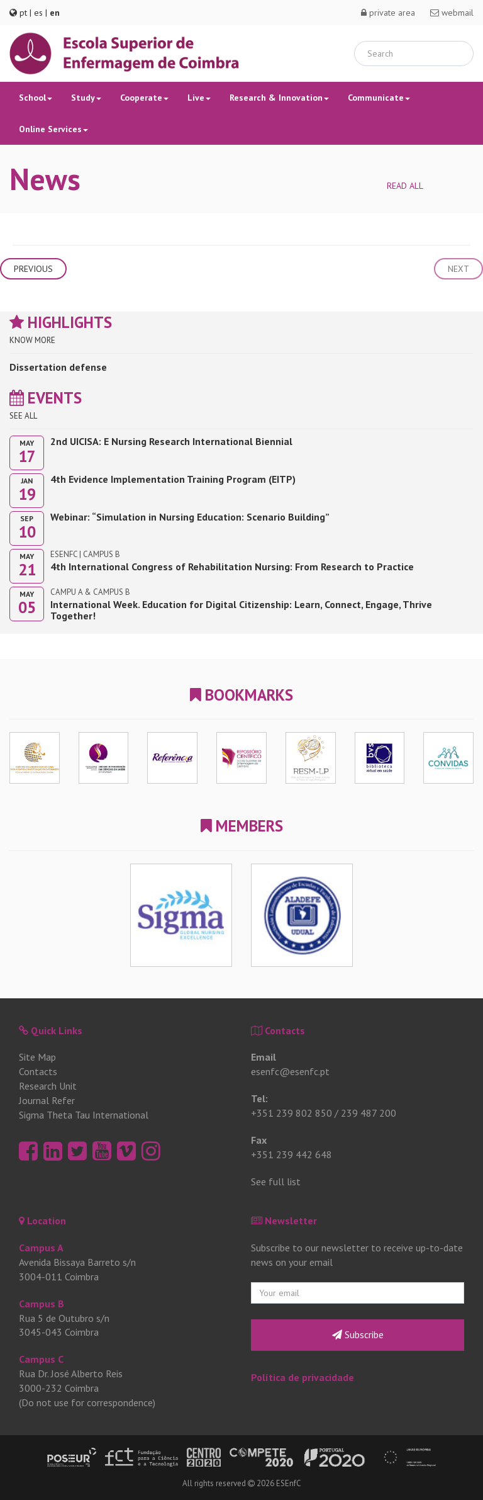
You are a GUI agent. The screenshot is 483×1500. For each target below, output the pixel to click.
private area (388, 12)
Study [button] (86, 97)
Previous (33, 268)
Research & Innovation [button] (279, 97)
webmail (452, 12)
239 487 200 (368, 1113)
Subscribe (358, 1334)
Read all (405, 185)
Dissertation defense (58, 367)
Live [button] (199, 97)
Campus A (41, 1247)
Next (458, 268)
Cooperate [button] (144, 97)
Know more (32, 340)
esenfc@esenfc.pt (290, 1071)
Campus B (41, 1303)
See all (23, 415)
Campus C (41, 1359)
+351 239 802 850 (291, 1113)
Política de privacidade (302, 1377)
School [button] (35, 97)
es (38, 12)
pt (23, 12)
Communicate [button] (379, 97)
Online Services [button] (53, 129)
